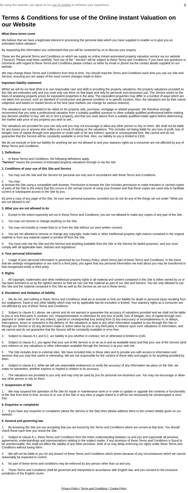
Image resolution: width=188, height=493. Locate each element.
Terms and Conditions (94, 488)
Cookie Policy (118, 488)
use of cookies (61, 5)
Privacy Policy (70, 488)
